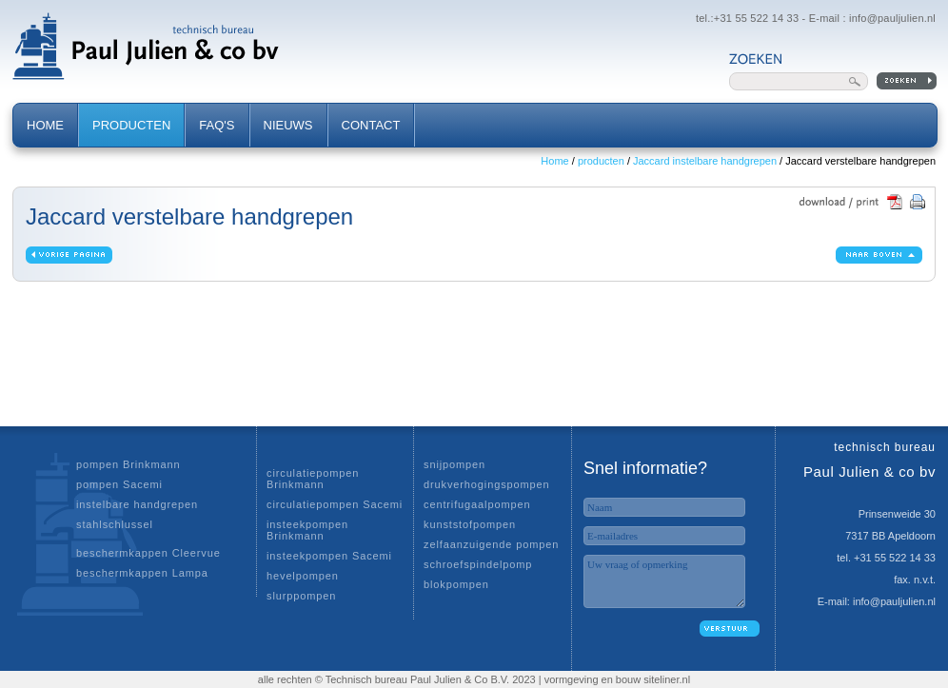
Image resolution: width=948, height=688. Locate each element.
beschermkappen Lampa (142, 573)
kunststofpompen (470, 524)
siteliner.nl (666, 679)
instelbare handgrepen (137, 504)
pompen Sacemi (119, 484)
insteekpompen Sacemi (329, 555)
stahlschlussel (114, 524)
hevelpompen (303, 575)
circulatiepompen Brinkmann (313, 478)
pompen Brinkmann (128, 464)
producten (601, 161)
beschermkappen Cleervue (148, 553)
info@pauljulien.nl (892, 18)
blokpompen (456, 584)
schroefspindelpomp (478, 564)
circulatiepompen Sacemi (335, 504)
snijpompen (454, 464)
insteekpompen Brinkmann (307, 530)
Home (554, 161)
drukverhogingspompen (487, 484)
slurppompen (301, 595)
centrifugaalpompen (477, 504)
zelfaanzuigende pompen (491, 544)
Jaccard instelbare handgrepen (705, 161)
